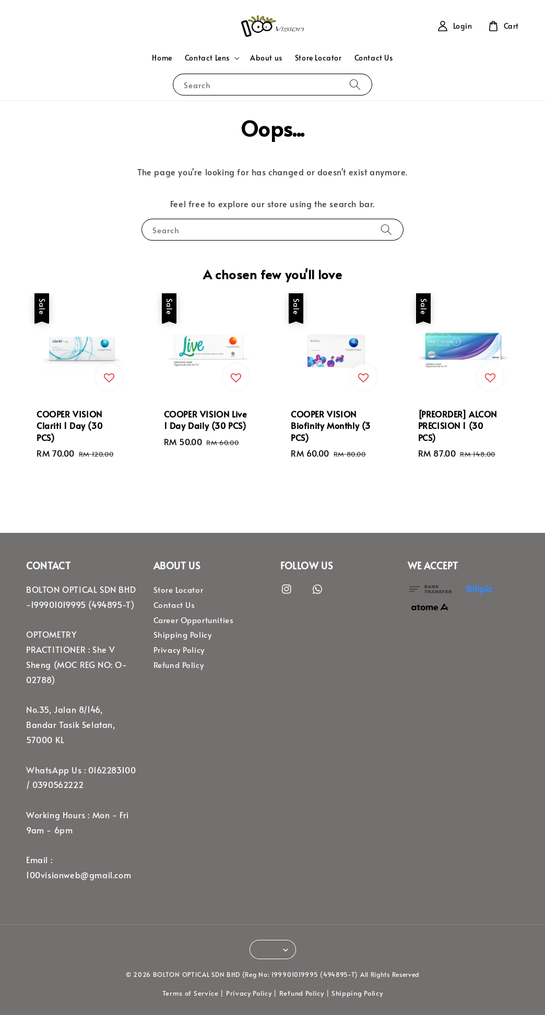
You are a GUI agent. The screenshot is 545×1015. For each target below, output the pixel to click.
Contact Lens (207, 58)
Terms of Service (190, 993)
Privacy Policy (179, 649)
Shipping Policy (182, 634)
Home (162, 58)
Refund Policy (178, 665)
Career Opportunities (193, 620)
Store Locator (318, 58)
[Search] (355, 84)
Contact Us (373, 58)
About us (266, 58)
